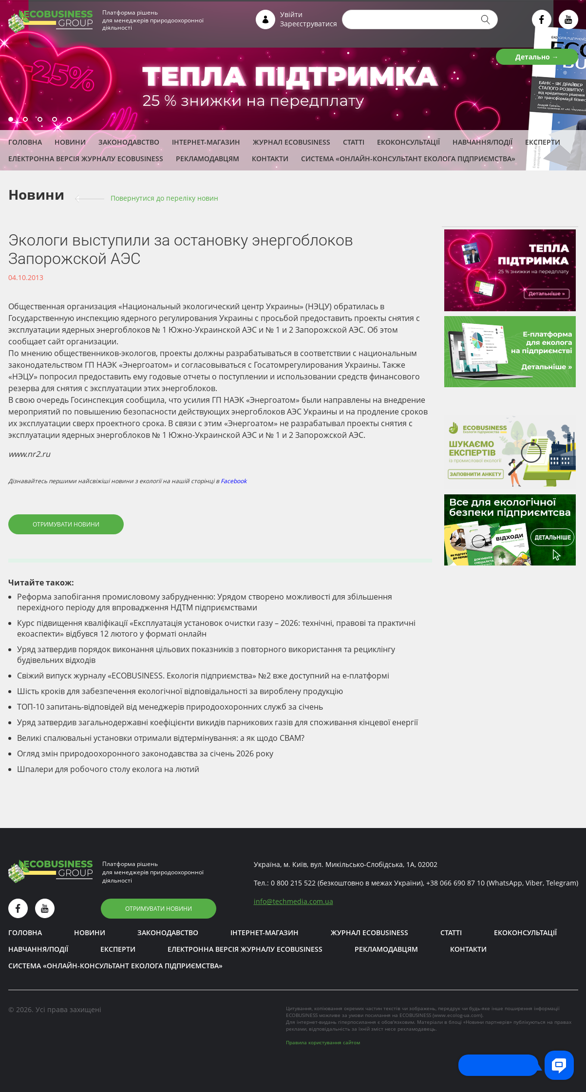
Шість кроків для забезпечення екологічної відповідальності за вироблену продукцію (180, 691)
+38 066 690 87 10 (455, 882)
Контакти (270, 158)
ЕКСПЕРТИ (542, 142)
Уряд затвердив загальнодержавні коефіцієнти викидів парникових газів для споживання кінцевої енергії (217, 722)
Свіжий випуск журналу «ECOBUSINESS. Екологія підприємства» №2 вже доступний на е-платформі (203, 675)
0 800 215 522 (293, 882)
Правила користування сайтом (323, 1042)
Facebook (233, 481)
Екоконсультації (408, 142)
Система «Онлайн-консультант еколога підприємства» (408, 158)
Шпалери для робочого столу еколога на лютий (108, 769)
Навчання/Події (482, 142)
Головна (25, 142)
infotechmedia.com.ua (293, 901)
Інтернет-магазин (206, 142)
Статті (353, 142)
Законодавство (128, 142)
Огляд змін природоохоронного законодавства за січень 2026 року (145, 753)
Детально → (537, 56)
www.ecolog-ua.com (457, 1015)
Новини (70, 142)
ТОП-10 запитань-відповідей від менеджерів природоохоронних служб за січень (170, 706)
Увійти (291, 14)
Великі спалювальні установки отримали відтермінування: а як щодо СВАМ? (160, 738)
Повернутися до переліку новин (164, 198)
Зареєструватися (308, 23)
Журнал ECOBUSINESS (291, 142)
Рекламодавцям (207, 158)
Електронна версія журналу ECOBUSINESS (85, 158)
